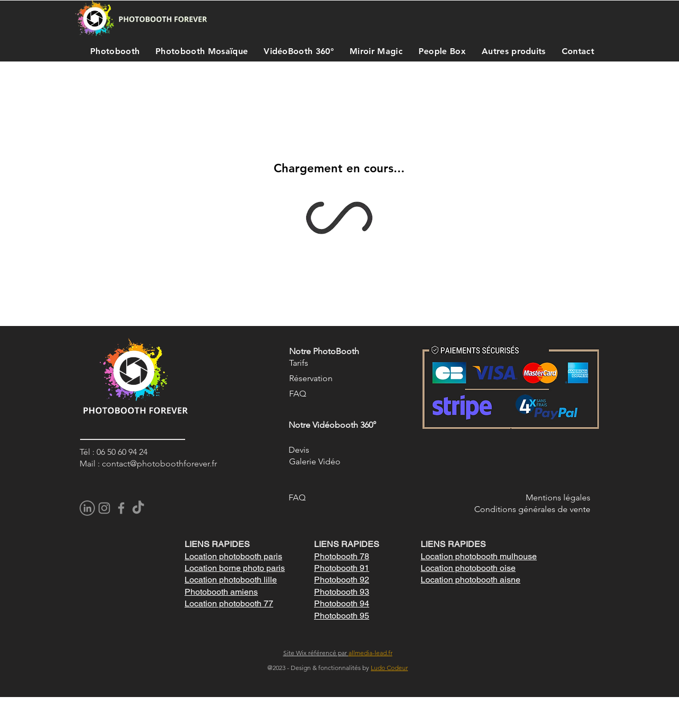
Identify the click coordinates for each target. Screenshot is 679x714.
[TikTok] (138, 508)
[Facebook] (121, 508)
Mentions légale (556, 497)
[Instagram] (104, 508)
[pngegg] (87, 508)
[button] (112, 50)
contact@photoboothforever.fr (159, 464)
